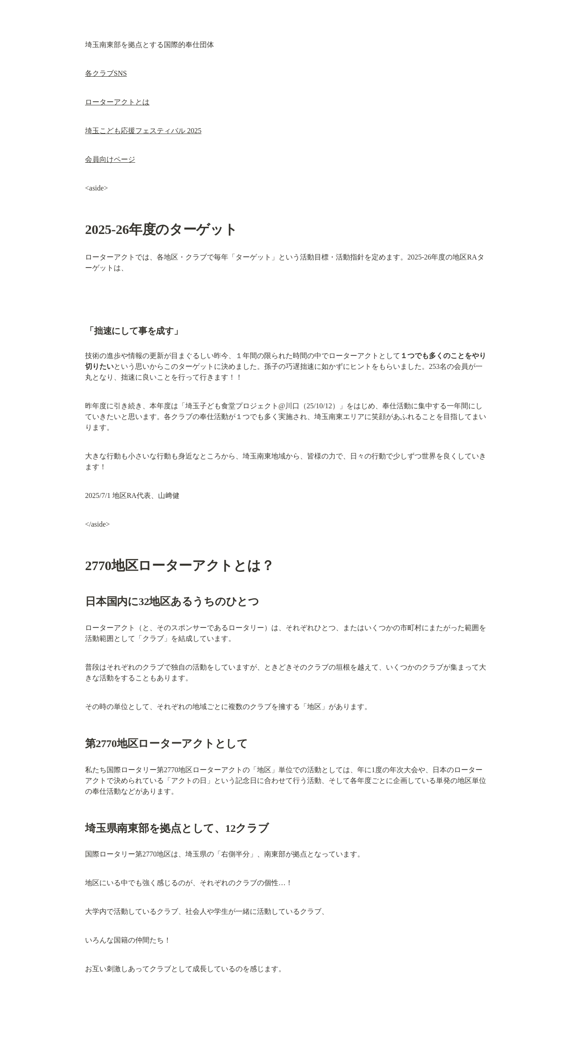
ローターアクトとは (117, 102)
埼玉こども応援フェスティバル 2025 (143, 130)
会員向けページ (110, 159)
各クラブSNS (106, 73)
